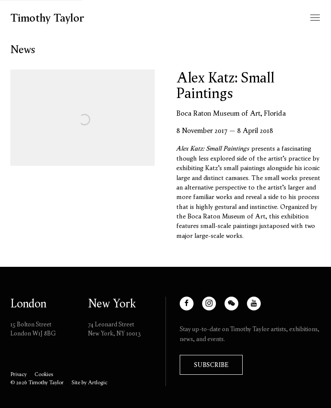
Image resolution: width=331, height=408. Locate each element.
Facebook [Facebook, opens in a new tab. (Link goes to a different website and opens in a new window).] (193, 308)
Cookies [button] (43, 373)
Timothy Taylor (47, 18)
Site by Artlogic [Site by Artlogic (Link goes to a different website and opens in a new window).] (89, 382)
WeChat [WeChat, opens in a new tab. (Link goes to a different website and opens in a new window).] (235, 308)
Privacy (18, 373)
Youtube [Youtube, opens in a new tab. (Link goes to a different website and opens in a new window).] (258, 308)
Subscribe (211, 365)
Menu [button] (314, 18)
